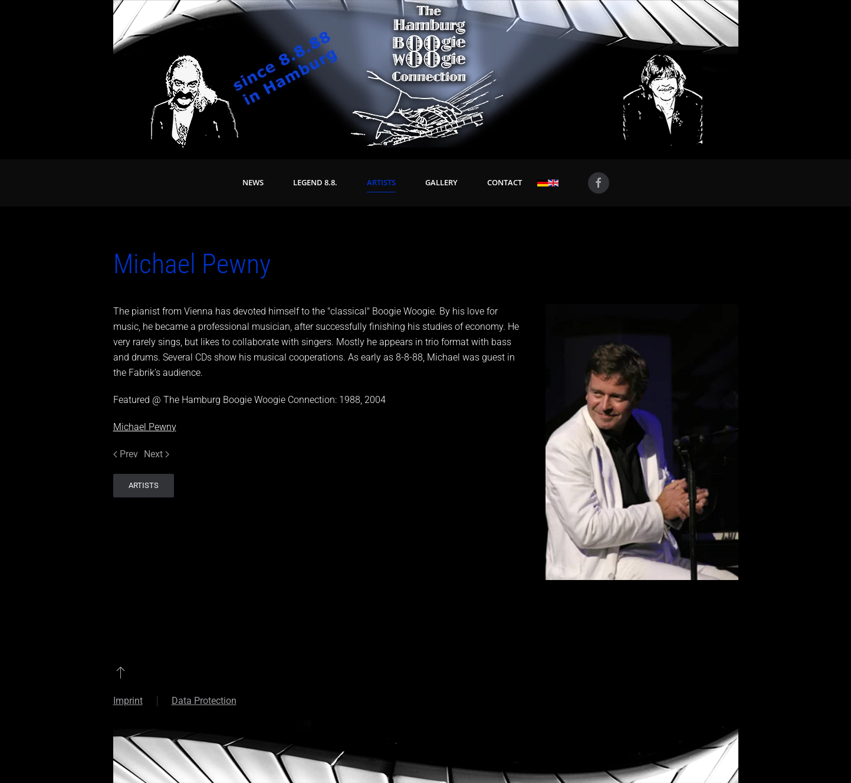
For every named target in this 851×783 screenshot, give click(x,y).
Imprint (128, 700)
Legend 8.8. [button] (315, 182)
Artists (381, 182)
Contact (504, 182)
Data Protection (204, 700)
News (253, 182)
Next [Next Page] (156, 454)
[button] (120, 672)
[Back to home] (425, 74)
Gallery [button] (441, 182)
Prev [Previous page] (125, 454)
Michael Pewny (144, 427)
